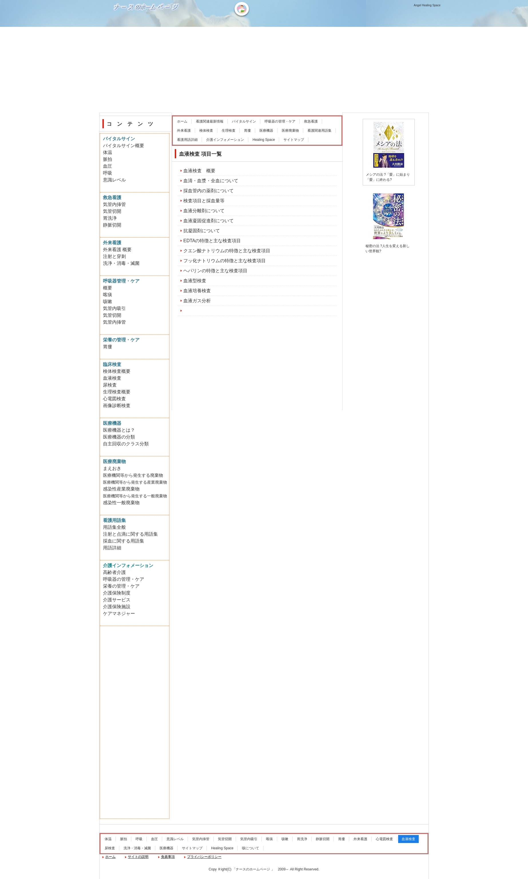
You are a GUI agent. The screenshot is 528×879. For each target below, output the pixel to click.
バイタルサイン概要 (123, 145)
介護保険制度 (116, 592)
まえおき (112, 468)
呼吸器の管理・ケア (280, 121)
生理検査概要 (116, 391)
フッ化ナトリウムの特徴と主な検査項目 (224, 260)
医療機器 (266, 131)
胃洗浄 (110, 218)
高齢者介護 (114, 572)
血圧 (107, 166)
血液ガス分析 (197, 300)
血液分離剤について (204, 210)
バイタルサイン (244, 121)
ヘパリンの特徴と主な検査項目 (215, 270)
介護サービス (116, 599)
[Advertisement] (264, 70)
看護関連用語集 (319, 131)
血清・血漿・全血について (210, 180)
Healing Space (264, 140)
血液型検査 (194, 280)
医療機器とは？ (119, 430)
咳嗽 (107, 301)
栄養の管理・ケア (121, 586)
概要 (107, 287)
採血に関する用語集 (123, 540)
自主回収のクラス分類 (126, 443)
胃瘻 (247, 131)
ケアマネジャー (119, 613)
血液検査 (112, 378)
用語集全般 (114, 527)
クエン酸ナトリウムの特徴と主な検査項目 (226, 250)
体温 (107, 152)
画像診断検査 (116, 405)
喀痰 (107, 294)
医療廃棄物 (290, 131)
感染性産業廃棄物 (121, 488)
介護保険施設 (116, 606)
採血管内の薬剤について (208, 190)
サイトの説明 (138, 857)
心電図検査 (114, 398)
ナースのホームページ (147, 26)
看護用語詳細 (187, 140)
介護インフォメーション (225, 140)
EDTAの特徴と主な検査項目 (212, 240)
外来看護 (184, 131)
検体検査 (206, 131)
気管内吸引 (114, 308)
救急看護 (311, 121)
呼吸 (107, 173)
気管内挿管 (114, 204)
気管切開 (112, 211)
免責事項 (168, 857)
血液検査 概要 (199, 170)
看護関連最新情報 (209, 121)
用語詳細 (112, 547)
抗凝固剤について (201, 230)
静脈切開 (112, 225)
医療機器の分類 (119, 437)
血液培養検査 (197, 290)
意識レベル (114, 179)
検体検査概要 (116, 371)
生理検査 (228, 131)
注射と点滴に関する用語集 (130, 534)
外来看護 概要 (117, 249)
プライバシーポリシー (204, 857)
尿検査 (110, 385)
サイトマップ (293, 140)
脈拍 (107, 159)
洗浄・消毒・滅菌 (121, 263)
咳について (250, 848)
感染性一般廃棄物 (121, 502)
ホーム (182, 121)
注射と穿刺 (114, 256)
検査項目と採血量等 (204, 200)
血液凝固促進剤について (208, 220)
